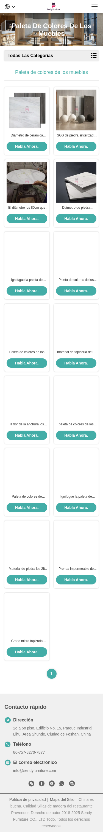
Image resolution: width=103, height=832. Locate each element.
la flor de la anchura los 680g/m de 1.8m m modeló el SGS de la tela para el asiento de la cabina (26, 424)
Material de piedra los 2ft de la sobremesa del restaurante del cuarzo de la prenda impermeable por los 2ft (26, 569)
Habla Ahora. (27, 146)
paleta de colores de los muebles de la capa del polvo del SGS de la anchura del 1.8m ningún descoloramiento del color (76, 424)
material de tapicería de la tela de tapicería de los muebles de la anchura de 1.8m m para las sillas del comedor (76, 352)
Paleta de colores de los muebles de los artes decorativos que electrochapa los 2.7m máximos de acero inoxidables (76, 280)
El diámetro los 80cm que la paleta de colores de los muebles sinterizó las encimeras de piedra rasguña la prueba (27, 208)
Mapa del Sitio (62, 799)
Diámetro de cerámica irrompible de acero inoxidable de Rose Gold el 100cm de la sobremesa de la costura (27, 135)
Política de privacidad (27, 799)
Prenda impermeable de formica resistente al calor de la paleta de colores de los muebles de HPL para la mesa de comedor (76, 569)
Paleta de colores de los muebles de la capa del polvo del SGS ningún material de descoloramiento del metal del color (27, 352)
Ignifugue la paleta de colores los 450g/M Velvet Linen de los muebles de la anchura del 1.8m (76, 497)
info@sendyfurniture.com (34, 770)
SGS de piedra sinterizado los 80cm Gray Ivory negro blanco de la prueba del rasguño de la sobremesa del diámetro (76, 135)
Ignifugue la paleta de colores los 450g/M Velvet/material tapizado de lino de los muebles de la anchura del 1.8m (27, 280)
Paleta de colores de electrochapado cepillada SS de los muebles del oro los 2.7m (27, 497)
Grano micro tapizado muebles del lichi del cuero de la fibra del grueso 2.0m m (26, 641)
